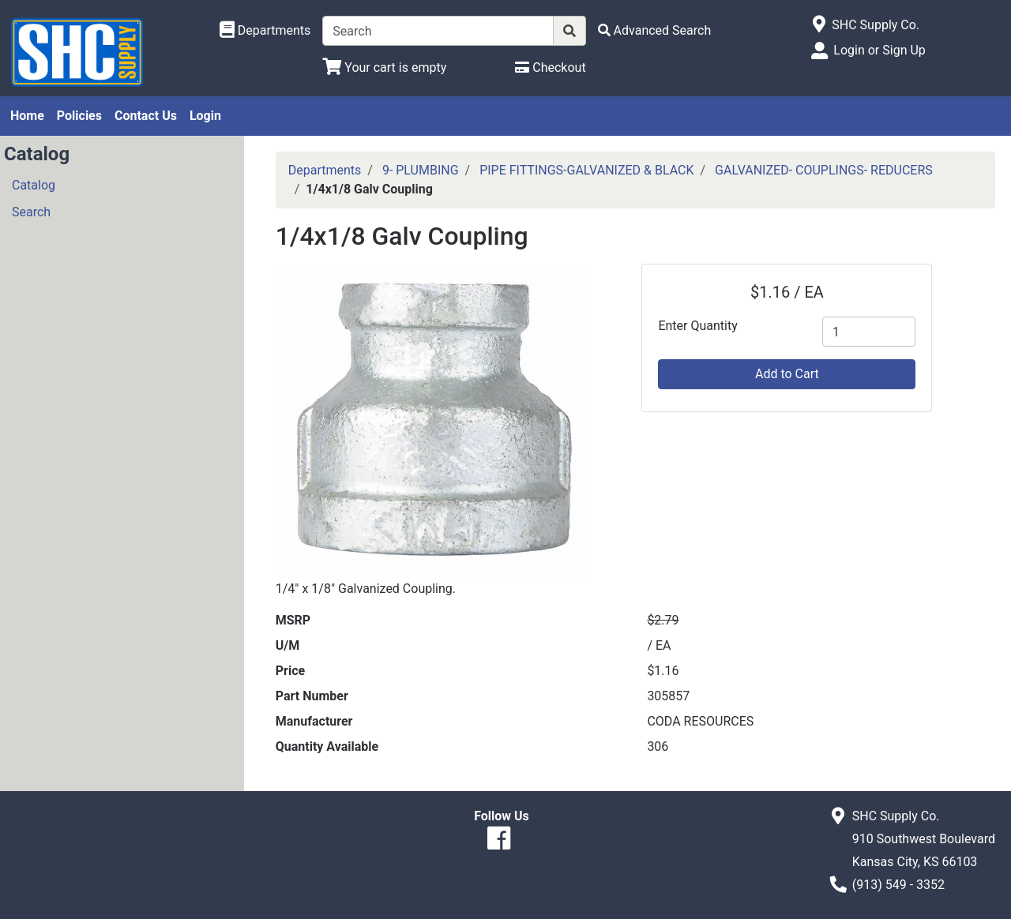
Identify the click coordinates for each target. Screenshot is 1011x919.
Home (27, 115)
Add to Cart (787, 373)
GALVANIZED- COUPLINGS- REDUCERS (824, 170)
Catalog (33, 185)
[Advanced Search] (655, 30)
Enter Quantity (697, 325)
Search (31, 211)
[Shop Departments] (265, 30)
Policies (79, 115)
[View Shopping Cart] (384, 67)
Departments (325, 170)
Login (205, 115)
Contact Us (146, 115)
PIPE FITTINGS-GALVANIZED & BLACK (586, 170)
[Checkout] (550, 67)
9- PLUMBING (420, 170)
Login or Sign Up (879, 50)
